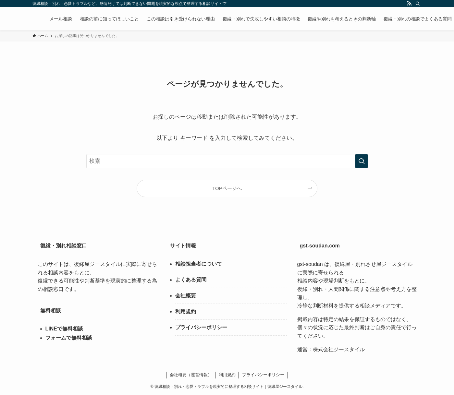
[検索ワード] (227, 161)
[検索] (417, 3)
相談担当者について (198, 264)
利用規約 (185, 311)
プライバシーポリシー (201, 327)
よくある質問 (190, 279)
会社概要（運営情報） (191, 374)
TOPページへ (227, 188)
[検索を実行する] (361, 161)
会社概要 (185, 295)
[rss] (409, 3)
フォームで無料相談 (68, 338)
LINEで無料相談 (64, 328)
